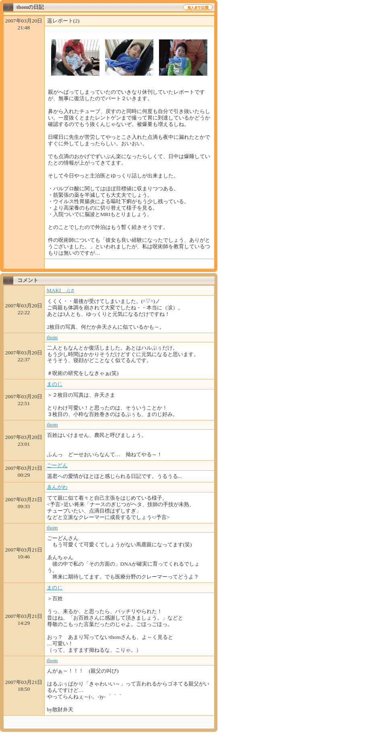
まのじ (54, 384)
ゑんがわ (57, 487)
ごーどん (57, 465)
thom (52, 337)
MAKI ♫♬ (60, 290)
